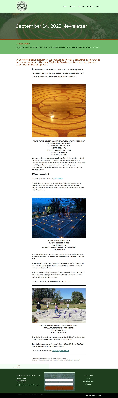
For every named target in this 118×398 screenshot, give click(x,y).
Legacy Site (88, 384)
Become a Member (88, 381)
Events (72, 6)
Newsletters (81, 6)
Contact (98, 6)
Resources (90, 6)
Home (64, 6)
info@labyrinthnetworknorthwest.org (27, 385)
